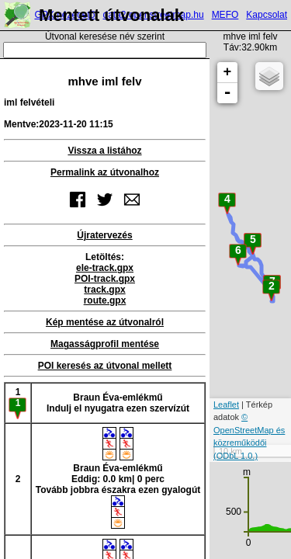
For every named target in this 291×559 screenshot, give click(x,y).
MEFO (225, 14)
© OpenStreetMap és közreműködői (249, 429)
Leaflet (226, 404)
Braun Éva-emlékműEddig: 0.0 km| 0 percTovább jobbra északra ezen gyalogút (118, 478)
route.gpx (105, 300)
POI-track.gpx (104, 278)
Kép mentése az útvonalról (105, 322)
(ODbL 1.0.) (235, 455)
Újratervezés (104, 235)
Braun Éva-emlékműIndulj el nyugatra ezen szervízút (118, 403)
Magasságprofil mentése (104, 344)
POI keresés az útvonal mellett (105, 365)
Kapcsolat (266, 14)
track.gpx (104, 289)
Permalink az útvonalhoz (104, 172)
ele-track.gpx (104, 267)
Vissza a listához (104, 150)
